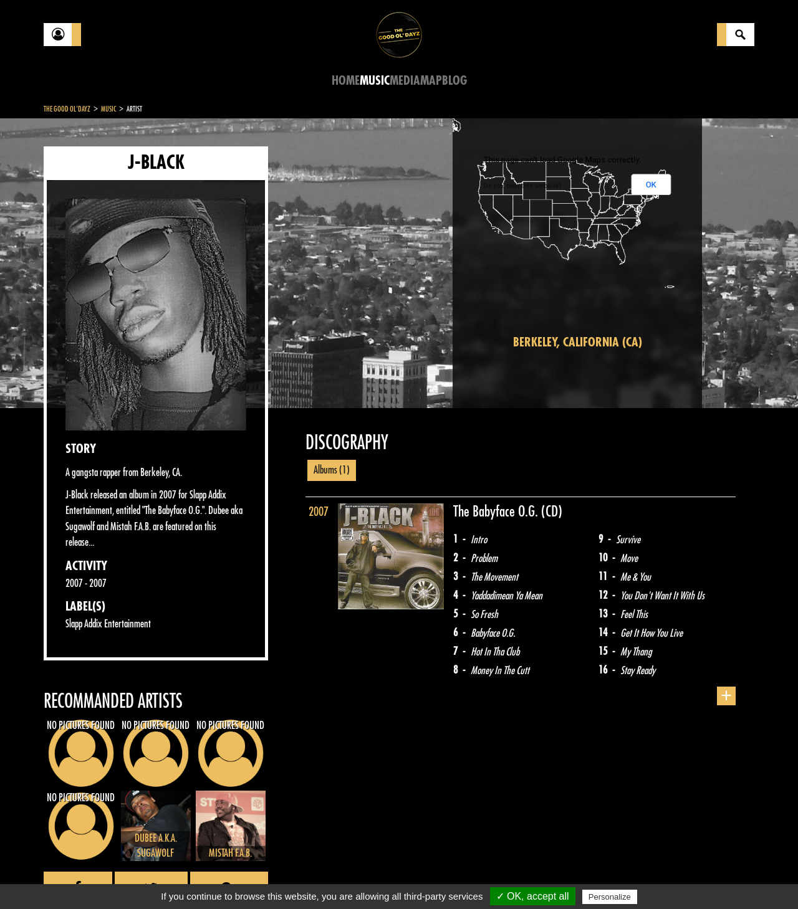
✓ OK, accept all (532, 896)
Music (375, 80)
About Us (200, 877)
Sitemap (250, 877)
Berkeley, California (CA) (577, 342)
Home (346, 80)
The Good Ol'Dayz (67, 109)
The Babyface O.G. (497, 511)
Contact (75, 877)
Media (405, 80)
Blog (454, 80)
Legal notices (141, 877)
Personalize (610, 897)
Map (431, 80)
